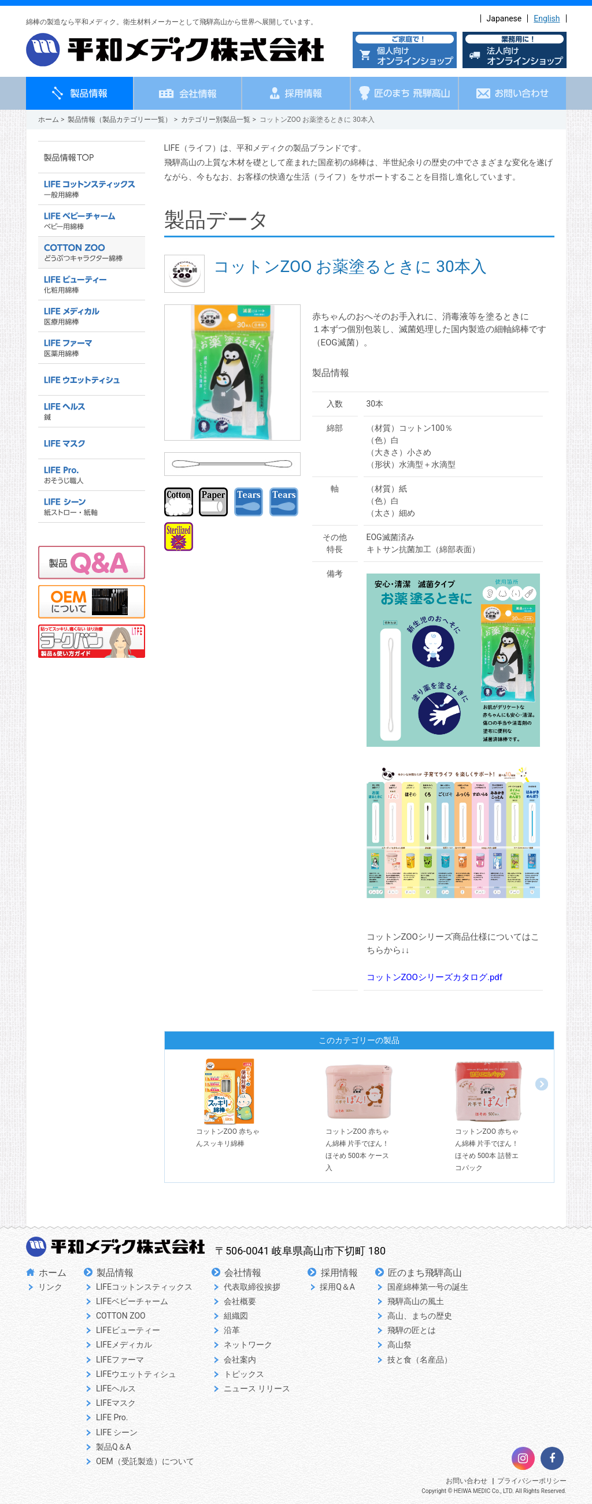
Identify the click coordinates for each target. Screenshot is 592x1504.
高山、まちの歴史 (419, 1315)
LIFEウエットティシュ (136, 1374)
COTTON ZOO (121, 1315)
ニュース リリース (257, 1388)
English (547, 18)
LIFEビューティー (128, 1330)
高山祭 (399, 1344)
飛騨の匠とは (411, 1330)
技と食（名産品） (419, 1359)
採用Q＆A (337, 1286)
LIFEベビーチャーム (132, 1301)
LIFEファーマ (120, 1359)
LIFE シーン (117, 1432)
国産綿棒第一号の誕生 (427, 1286)
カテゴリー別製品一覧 (215, 120)
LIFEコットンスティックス (144, 1286)
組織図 (236, 1315)
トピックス (244, 1374)
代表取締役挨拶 (252, 1286)
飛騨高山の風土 (415, 1301)
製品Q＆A (113, 1446)
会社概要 (240, 1301)
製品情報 (115, 1272)
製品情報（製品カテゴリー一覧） (120, 120)
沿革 (232, 1330)
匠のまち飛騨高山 (425, 1272)
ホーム (48, 120)
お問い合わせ (466, 1481)
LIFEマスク (116, 1403)
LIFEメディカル (124, 1344)
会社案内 (240, 1359)
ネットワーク (248, 1344)
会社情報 (242, 1272)
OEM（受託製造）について (145, 1461)
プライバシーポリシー (532, 1481)
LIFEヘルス (116, 1388)
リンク (50, 1286)
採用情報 (339, 1272)
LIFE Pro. (112, 1417)
